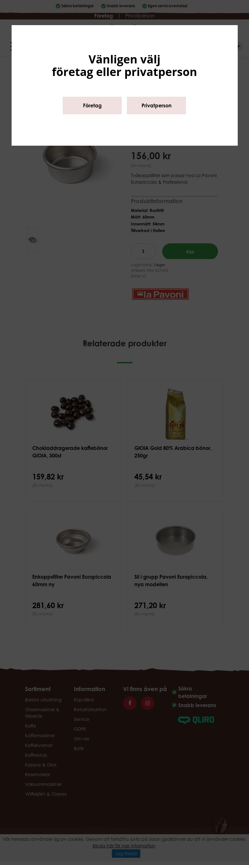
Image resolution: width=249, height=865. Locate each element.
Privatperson (157, 105)
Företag (92, 105)
